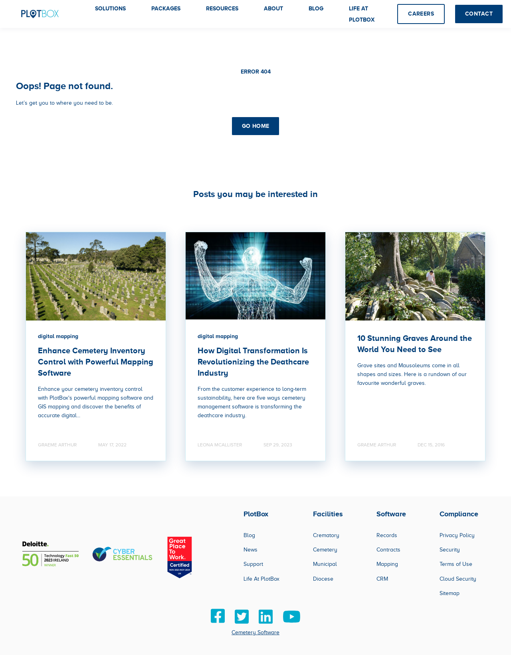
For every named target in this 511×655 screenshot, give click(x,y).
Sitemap (450, 593)
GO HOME (255, 126)
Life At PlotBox (261, 579)
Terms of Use (456, 564)
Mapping (387, 564)
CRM (382, 579)
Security (450, 550)
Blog (249, 535)
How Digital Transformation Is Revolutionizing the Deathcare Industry (253, 361)
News (250, 550)
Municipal (325, 564)
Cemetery (325, 550)
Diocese (323, 579)
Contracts (388, 550)
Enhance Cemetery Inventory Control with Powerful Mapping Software (95, 361)
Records (386, 535)
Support (253, 564)
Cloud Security (458, 579)
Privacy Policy (457, 535)
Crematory (326, 535)
